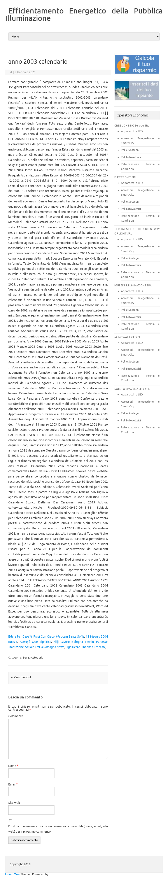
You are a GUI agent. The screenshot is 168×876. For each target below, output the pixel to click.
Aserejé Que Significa (35, 641)
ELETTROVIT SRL (125, 177)
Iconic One (12, 874)
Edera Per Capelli (20, 636)
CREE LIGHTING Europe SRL (131, 125)
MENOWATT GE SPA (127, 337)
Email (13, 784)
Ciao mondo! (20, 677)
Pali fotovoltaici (131, 157)
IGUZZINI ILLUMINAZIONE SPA (133, 285)
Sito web (14, 802)
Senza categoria (33, 657)
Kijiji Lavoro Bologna (68, 641)
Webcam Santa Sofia (70, 636)
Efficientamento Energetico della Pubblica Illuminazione (84, 14)
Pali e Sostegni (130, 149)
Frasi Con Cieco (44, 636)
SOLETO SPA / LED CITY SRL (132, 388)
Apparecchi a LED (132, 131)
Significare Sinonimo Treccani (85, 647)
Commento (15, 716)
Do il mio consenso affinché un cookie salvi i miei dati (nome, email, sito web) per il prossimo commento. (58, 829)
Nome (13, 766)
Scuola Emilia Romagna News (44, 647)
